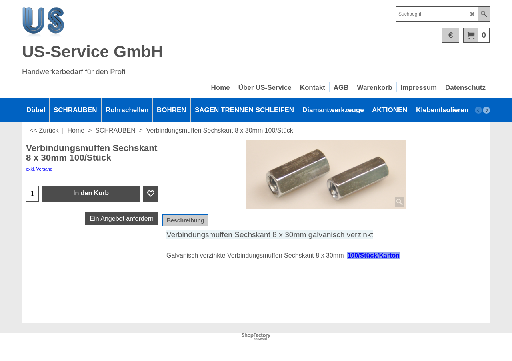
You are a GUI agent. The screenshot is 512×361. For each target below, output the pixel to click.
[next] (486, 110)
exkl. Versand (39, 169)
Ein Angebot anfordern (122, 218)
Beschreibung (185, 220)
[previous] (478, 110)
